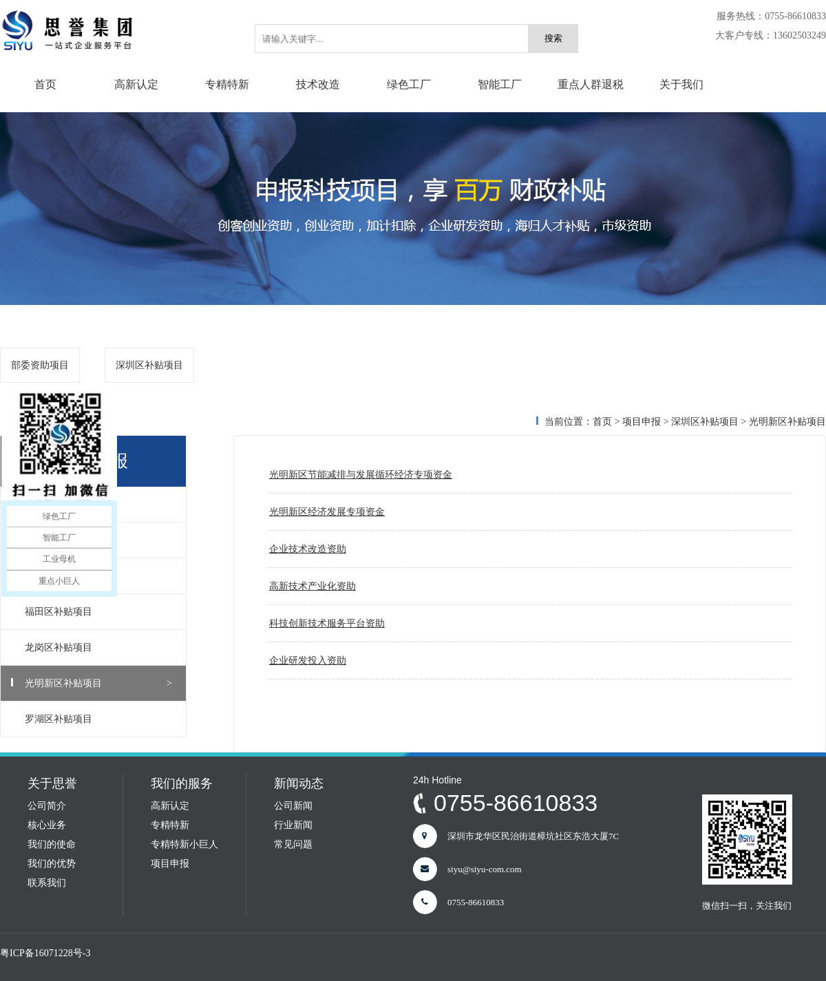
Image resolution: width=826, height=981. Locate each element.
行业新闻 (293, 825)
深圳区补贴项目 (149, 365)
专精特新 (227, 84)
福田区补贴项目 (98, 611)
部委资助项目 (40, 365)
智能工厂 (500, 84)
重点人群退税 (591, 84)
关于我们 (681, 84)
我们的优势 (52, 863)
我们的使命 (52, 844)
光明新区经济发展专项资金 (327, 512)
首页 (45, 84)
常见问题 (293, 844)
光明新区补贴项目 (98, 683)
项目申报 (641, 421)
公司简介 (47, 806)
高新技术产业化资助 (312, 586)
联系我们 (47, 883)
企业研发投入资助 (307, 660)
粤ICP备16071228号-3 (45, 953)
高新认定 (136, 84)
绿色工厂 (409, 84)
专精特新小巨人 (184, 844)
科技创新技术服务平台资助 (327, 623)
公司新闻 (293, 806)
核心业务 (47, 825)
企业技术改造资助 (307, 549)
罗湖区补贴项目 (98, 719)
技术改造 (318, 84)
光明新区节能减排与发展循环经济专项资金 (360, 475)
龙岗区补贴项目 (98, 647)
